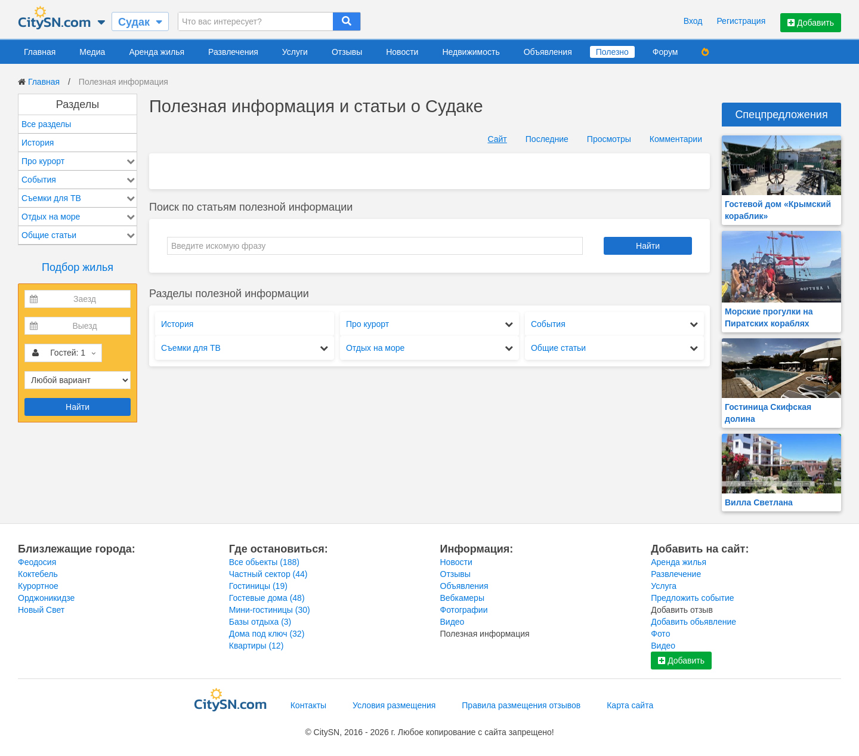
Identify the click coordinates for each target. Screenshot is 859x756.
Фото (660, 633)
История (37, 142)
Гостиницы (258, 586)
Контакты (308, 705)
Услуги (295, 52)
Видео (452, 622)
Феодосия (37, 562)
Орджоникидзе (46, 598)
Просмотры (609, 139)
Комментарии (676, 139)
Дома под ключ (267, 633)
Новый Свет (41, 610)
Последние (547, 139)
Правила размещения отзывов (521, 705)
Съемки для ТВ (51, 198)
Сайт (497, 139)
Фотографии (464, 610)
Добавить (810, 22)
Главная (39, 52)
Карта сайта (630, 705)
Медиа (92, 52)
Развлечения (233, 52)
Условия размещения (394, 705)
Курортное (38, 586)
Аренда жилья (156, 52)
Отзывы (347, 52)
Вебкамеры (462, 598)
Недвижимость (470, 52)
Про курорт (42, 161)
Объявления (548, 52)
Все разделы (46, 124)
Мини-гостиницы (269, 610)
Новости (402, 52)
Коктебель (38, 574)
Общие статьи (48, 235)
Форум (665, 52)
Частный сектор (268, 574)
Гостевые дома (267, 598)
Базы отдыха (260, 622)
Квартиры (256, 645)
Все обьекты (264, 562)
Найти (77, 407)
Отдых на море (50, 216)
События (38, 179)
